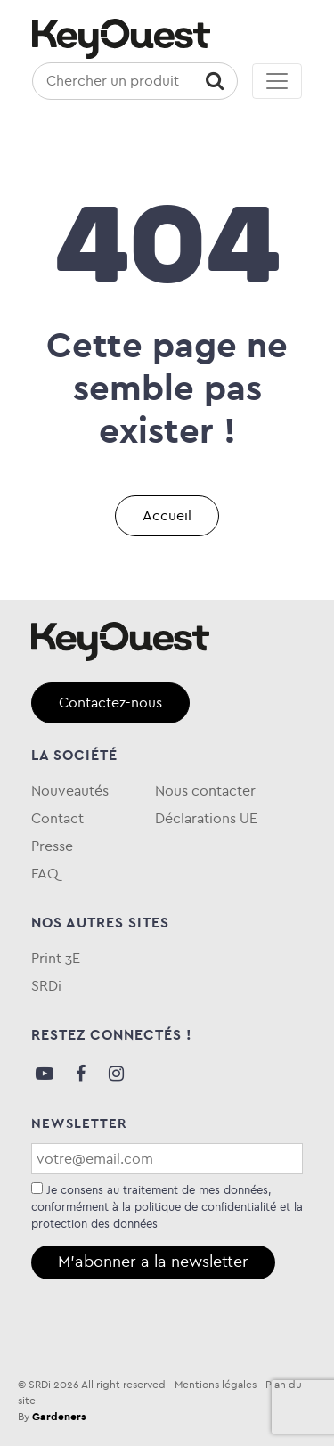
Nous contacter (205, 790)
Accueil (167, 515)
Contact (57, 818)
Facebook (80, 1073)
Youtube (44, 1073)
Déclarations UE (206, 818)
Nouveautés (70, 790)
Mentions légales (216, 1384)
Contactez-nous (110, 702)
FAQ (45, 873)
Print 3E (55, 958)
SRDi (46, 985)
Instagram (115, 1073)
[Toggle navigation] (277, 81)
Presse (52, 845)
